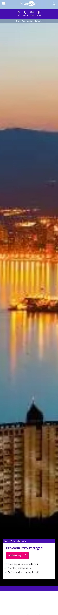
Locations (30, 21)
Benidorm (38, 21)
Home (18, 21)
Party (24, 21)
